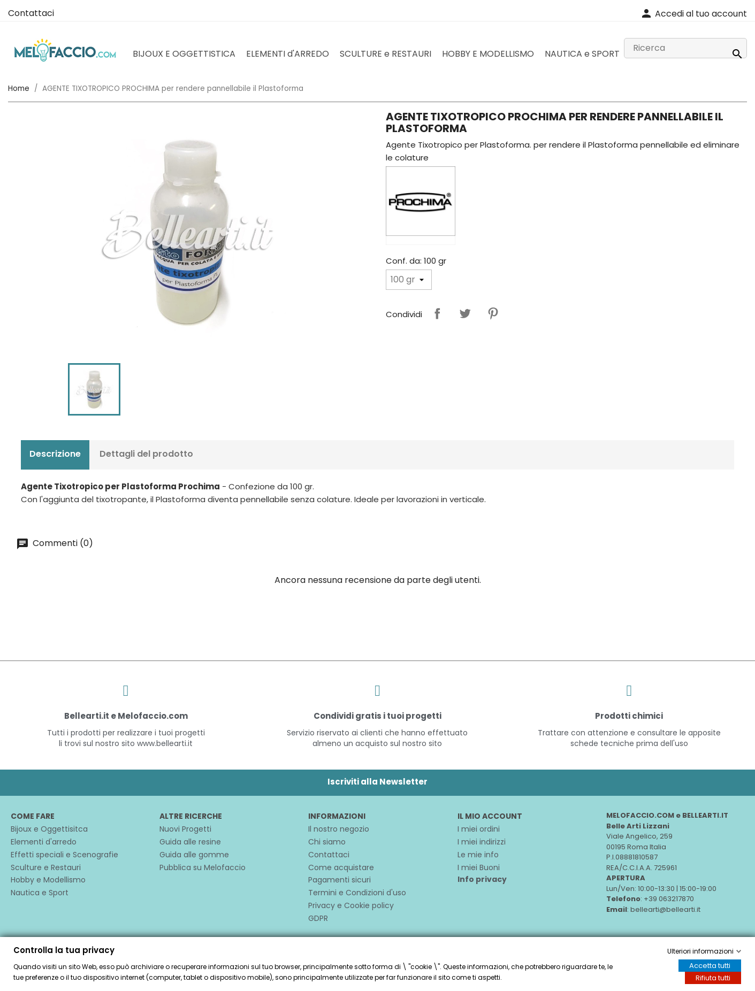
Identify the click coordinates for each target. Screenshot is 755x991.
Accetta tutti (709, 966)
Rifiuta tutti (713, 978)
